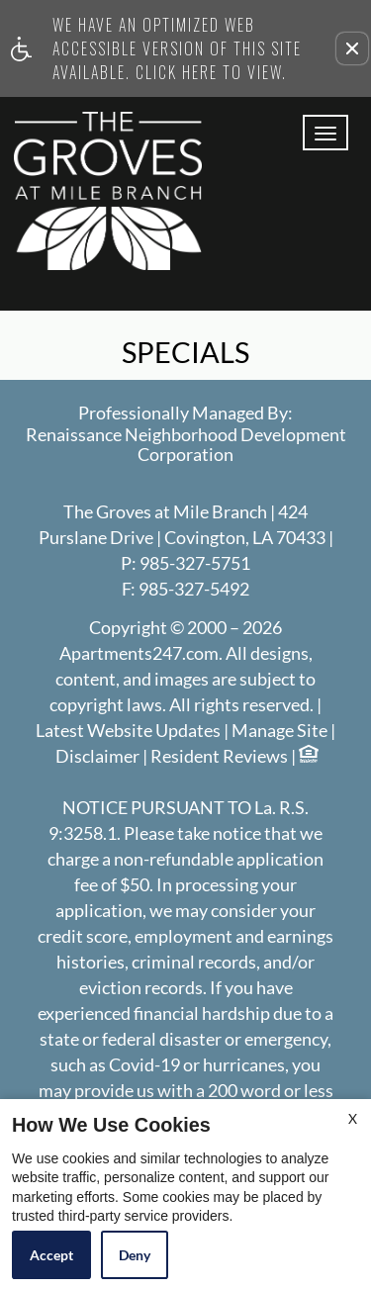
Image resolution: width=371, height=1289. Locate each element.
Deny (134, 1254)
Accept (51, 1254)
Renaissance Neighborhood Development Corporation (186, 445)
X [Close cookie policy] (352, 1118)
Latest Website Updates (128, 731)
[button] (352, 48)
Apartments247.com (139, 654)
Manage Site (279, 731)
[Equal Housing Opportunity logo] (308, 756)
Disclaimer (97, 757)
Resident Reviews (219, 757)
